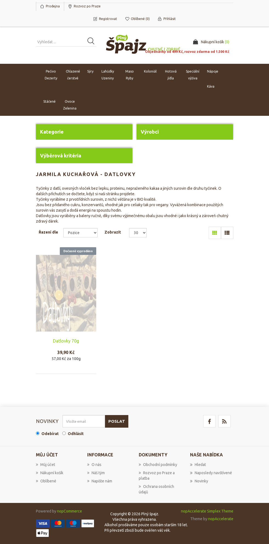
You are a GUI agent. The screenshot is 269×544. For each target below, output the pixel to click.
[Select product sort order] (80, 232)
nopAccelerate (220, 519)
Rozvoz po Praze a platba (157, 475)
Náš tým (96, 473)
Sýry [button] (90, 71)
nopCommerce (69, 511)
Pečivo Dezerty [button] (51, 75)
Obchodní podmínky (158, 464)
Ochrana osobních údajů (156, 489)
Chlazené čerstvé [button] (73, 75)
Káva (210, 86)
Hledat (198, 464)
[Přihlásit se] (84, 421)
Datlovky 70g (66, 340)
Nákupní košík (49, 473)
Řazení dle (48, 232)
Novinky (199, 481)
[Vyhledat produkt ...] (66, 42)
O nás (94, 464)
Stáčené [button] (49, 101)
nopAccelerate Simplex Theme (207, 511)
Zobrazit (112, 232)
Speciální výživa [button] (192, 75)
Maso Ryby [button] (129, 75)
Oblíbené (46, 481)
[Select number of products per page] (138, 232)
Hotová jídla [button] (171, 75)
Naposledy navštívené (211, 473)
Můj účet (45, 464)
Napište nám (99, 481)
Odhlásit (76, 433)
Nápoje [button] (212, 71)
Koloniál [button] (150, 71)
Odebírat (50, 433)
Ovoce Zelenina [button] (70, 105)
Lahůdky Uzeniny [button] (107, 75)
